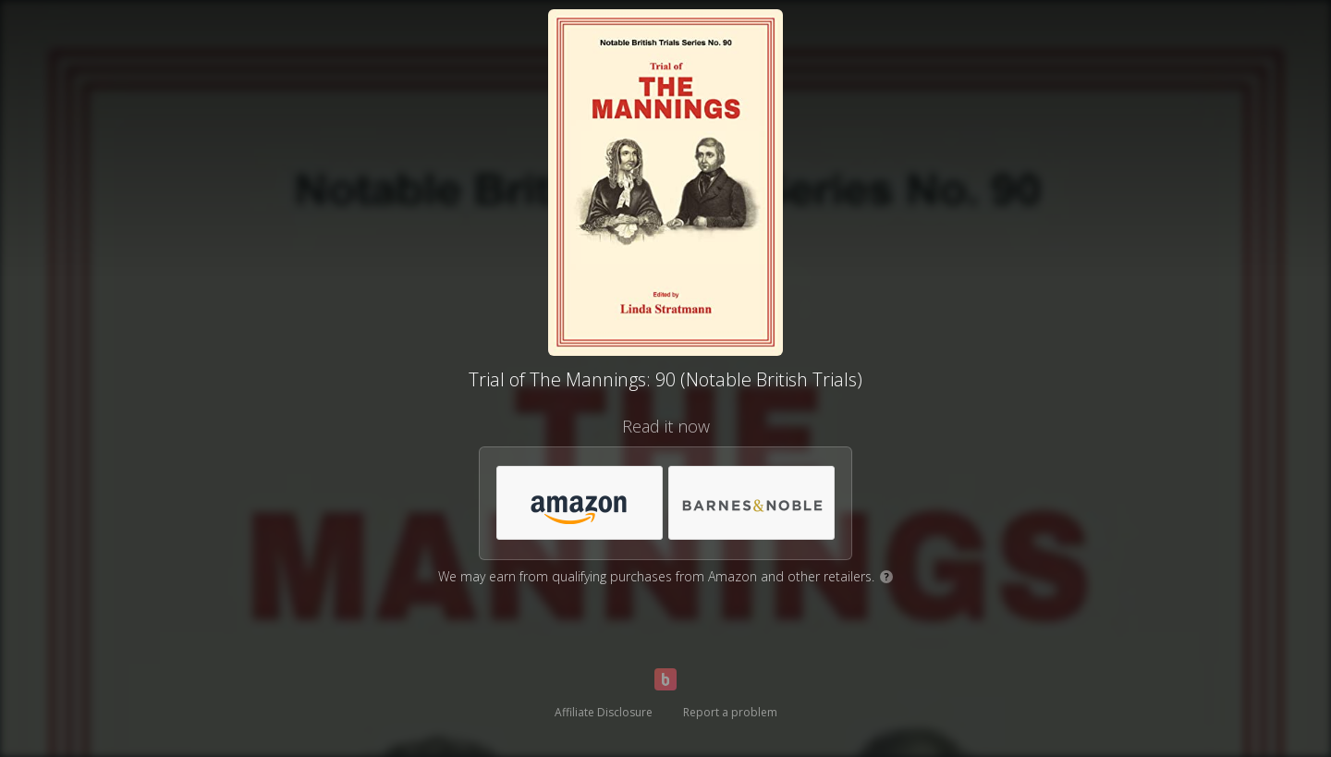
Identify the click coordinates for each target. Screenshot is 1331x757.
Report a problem (730, 712)
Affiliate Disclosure (604, 712)
